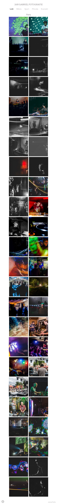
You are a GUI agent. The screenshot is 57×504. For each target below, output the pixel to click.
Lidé (12, 9)
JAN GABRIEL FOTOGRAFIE (29, 4)
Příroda (35, 9)
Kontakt (44, 9)
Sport (26, 9)
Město (19, 9)
